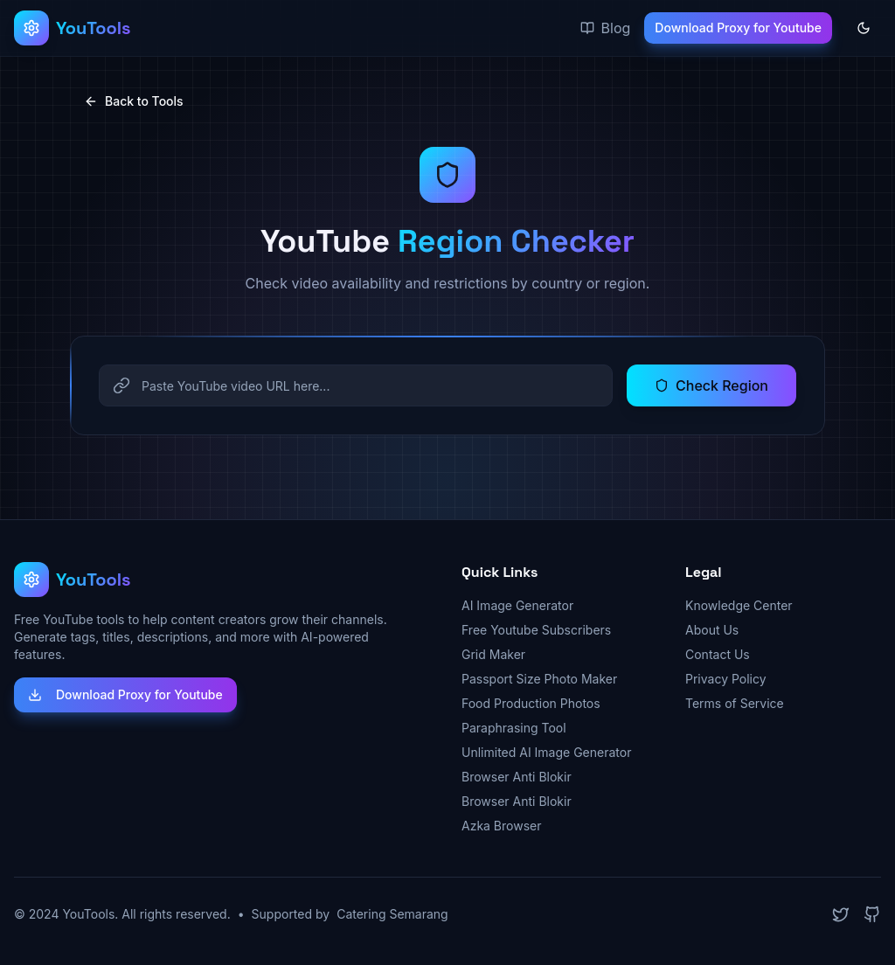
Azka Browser (501, 825)
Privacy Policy (726, 678)
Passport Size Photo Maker (539, 678)
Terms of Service (734, 703)
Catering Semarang (392, 913)
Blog (605, 28)
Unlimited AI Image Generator (546, 752)
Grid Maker (493, 654)
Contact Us (717, 654)
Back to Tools (134, 101)
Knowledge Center (739, 605)
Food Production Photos (530, 703)
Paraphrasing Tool (513, 727)
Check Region (711, 385)
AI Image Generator (517, 605)
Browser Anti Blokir (516, 776)
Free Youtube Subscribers (536, 629)
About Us (712, 629)
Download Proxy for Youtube (738, 27)
